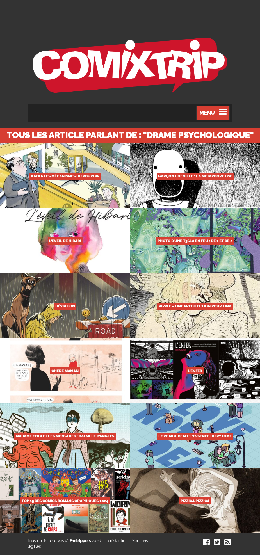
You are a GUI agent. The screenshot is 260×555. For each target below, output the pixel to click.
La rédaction (115, 540)
